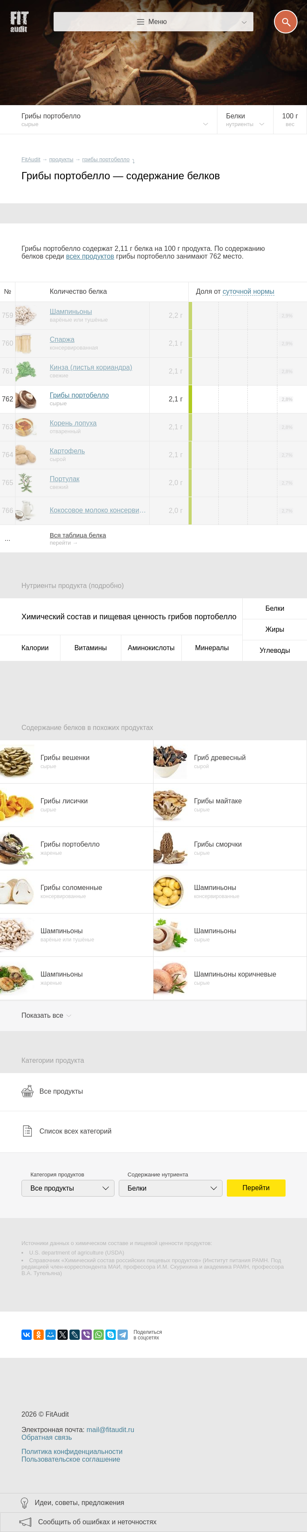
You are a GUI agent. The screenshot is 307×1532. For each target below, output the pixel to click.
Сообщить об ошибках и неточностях (97, 1522)
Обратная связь (46, 1437)
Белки (274, 608)
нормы (248, 291)
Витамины (90, 647)
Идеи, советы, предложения (79, 1502)
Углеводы (275, 650)
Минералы (212, 647)
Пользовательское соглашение (70, 1459)
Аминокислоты (151, 647)
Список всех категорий (66, 1131)
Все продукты (52, 1091)
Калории (34, 647)
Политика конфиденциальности (72, 1451)
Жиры (274, 629)
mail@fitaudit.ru (110, 1429)
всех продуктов (90, 256)
